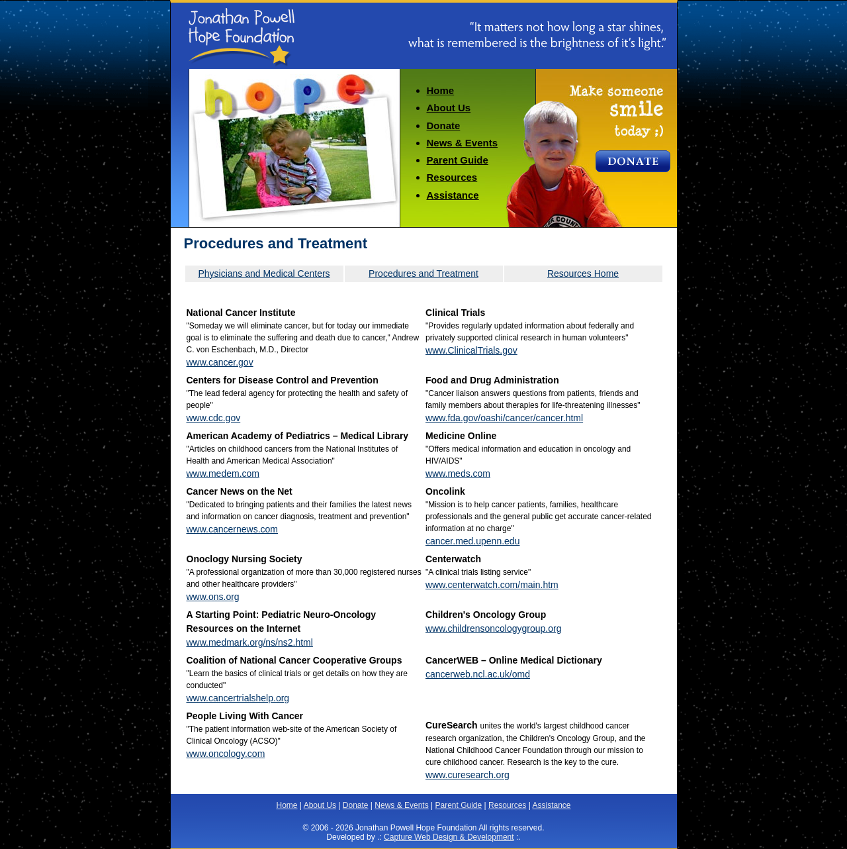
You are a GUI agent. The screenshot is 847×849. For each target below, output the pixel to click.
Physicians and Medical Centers (264, 273)
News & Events (462, 142)
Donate (444, 125)
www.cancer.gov (220, 362)
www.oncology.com (226, 753)
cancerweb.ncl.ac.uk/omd (477, 674)
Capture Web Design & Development (449, 837)
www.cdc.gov (214, 418)
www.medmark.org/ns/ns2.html (250, 642)
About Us (449, 107)
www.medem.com (223, 473)
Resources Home (583, 273)
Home (441, 90)
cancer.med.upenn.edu (472, 541)
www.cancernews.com (233, 529)
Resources (452, 177)
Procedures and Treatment (423, 273)
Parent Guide (457, 160)
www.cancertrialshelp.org (238, 698)
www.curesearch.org (467, 775)
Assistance (453, 195)
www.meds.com (457, 473)
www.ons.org (213, 596)
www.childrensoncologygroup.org (493, 628)
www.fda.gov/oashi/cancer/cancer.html (504, 418)
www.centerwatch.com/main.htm (491, 584)
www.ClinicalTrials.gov (471, 350)
